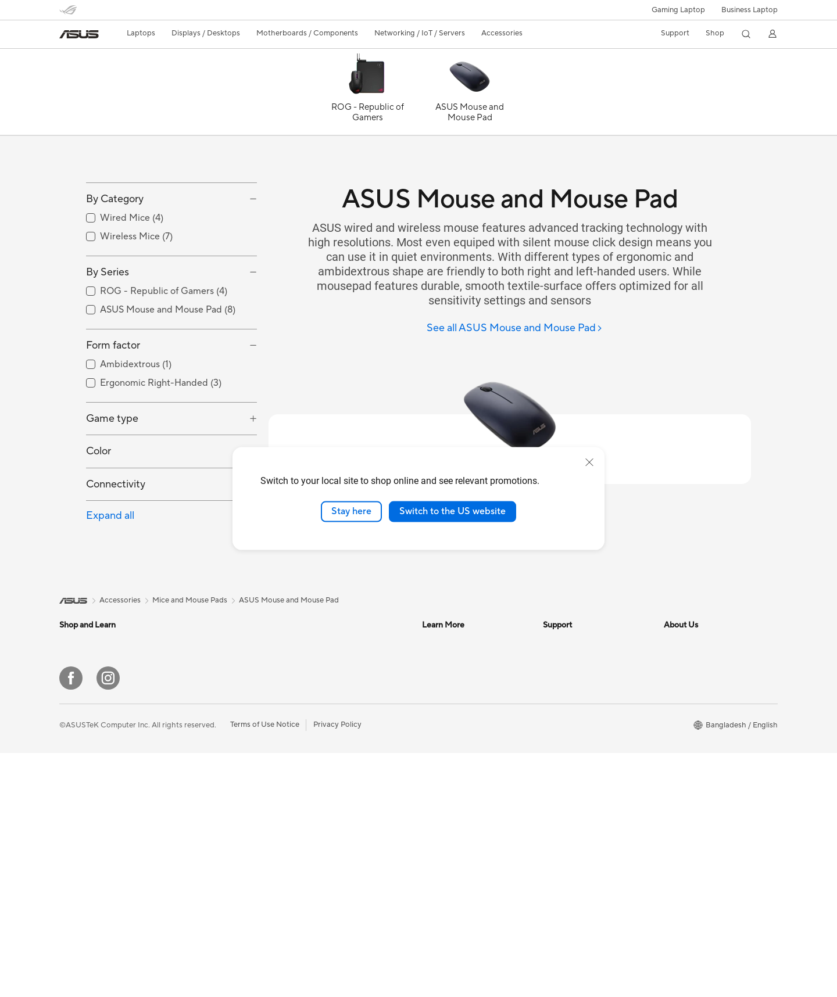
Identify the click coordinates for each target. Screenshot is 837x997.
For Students (81, 765)
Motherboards (205, 783)
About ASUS (685, 695)
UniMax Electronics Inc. (704, 799)
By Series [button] (107, 324)
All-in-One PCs (205, 730)
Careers (677, 817)
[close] (589, 462)
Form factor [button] (113, 397)
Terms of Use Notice (264, 968)
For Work (75, 730)
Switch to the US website (452, 511)
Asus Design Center (455, 695)
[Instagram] (108, 922)
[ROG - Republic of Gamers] (367, 94)
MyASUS (558, 869)
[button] (678, 10)
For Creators (81, 747)
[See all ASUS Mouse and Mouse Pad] (515, 328)
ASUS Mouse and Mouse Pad (289, 652)
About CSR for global (701, 729)
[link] (79, 34)
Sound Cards (321, 712)
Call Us (555, 817)
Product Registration (579, 782)
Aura (430, 834)
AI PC (432, 747)
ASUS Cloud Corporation (708, 782)
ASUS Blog (441, 799)
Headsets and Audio (334, 783)
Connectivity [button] (115, 536)
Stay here (351, 511)
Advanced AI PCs (452, 764)
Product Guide (568, 695)
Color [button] (98, 503)
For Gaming (79, 782)
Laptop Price (565, 729)
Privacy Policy (337, 968)
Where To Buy (567, 712)
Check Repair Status (578, 747)
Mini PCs (195, 747)
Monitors (195, 713)
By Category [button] (115, 251)
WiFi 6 (310, 747)
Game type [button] (112, 471)
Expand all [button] (110, 568)
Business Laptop (749, 10)
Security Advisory (573, 834)
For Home (76, 713)
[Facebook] (71, 922)
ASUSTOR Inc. (689, 764)
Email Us (558, 799)
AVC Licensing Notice (459, 782)
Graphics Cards (326, 695)
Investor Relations (695, 712)
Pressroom (682, 747)
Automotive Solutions (459, 729)
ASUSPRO (440, 712)
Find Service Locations (582, 764)
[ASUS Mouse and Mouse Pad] (470, 94)
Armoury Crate (448, 817)
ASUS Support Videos (581, 851)
